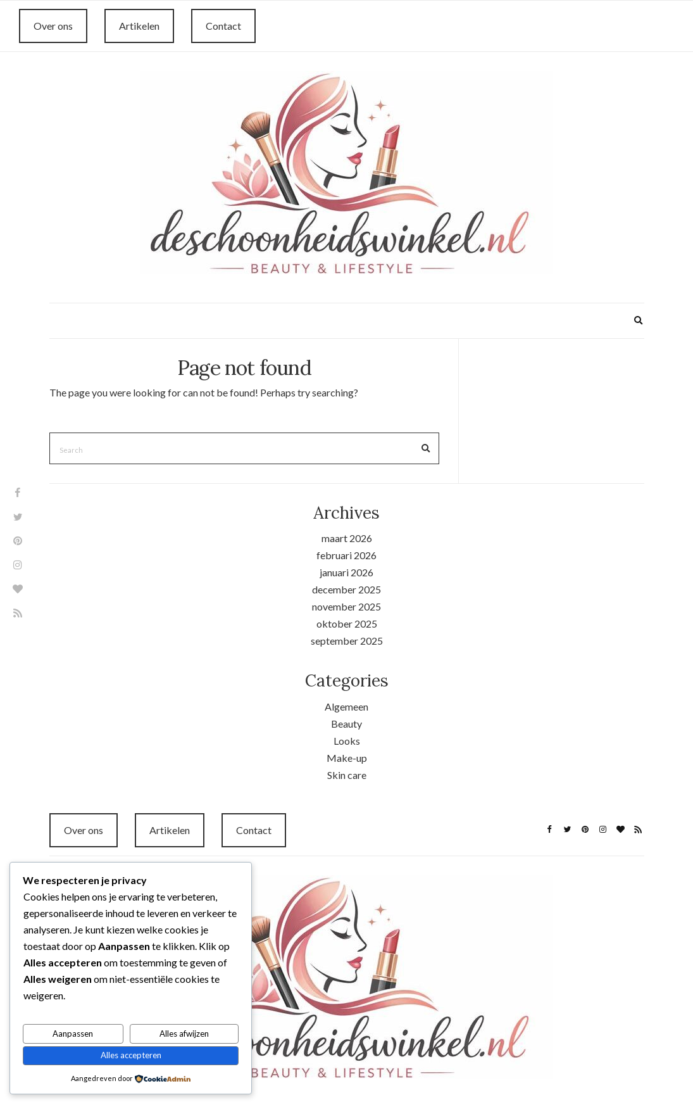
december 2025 (346, 589)
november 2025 (346, 606)
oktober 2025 (346, 623)
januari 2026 (346, 572)
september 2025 (347, 641)
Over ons (53, 26)
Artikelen (139, 26)
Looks (347, 741)
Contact (223, 26)
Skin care (346, 775)
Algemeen (346, 706)
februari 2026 (346, 555)
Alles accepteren (131, 1055)
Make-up (347, 758)
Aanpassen (73, 1033)
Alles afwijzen (184, 1033)
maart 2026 (347, 538)
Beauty (346, 724)
